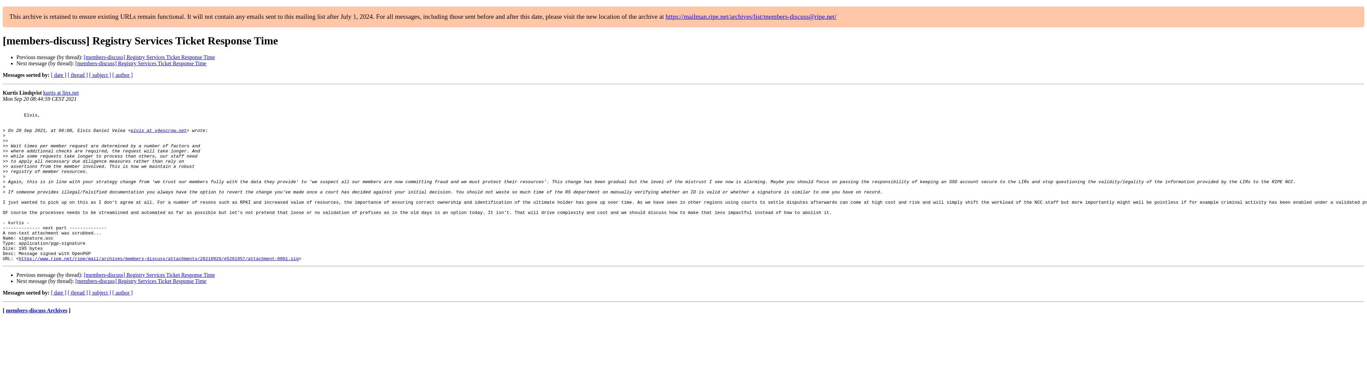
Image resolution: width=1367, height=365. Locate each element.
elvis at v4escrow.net (159, 135)
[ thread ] (78, 75)
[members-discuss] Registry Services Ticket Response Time (149, 57)
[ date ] (58, 75)
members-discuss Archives (36, 341)
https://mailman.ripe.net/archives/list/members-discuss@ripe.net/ (751, 16)
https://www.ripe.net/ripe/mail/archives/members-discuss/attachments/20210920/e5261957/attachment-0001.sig (159, 289)
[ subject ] (100, 75)
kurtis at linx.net (61, 93)
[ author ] (122, 75)
